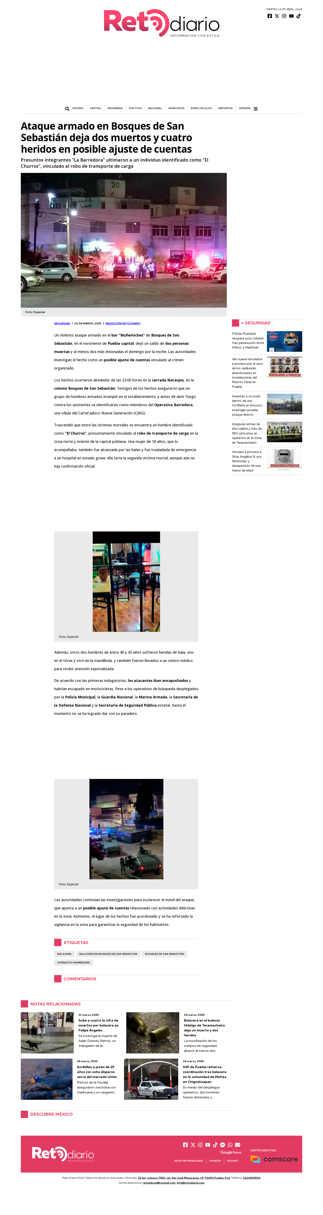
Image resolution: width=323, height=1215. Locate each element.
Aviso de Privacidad (188, 1160)
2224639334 (252, 1177)
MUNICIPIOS (176, 108)
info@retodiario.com (191, 1182)
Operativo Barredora (73, 962)
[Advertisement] (161, 74)
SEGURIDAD (115, 108)
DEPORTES (225, 108)
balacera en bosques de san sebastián (108, 953)
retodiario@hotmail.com (159, 1182)
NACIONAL (155, 108)
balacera (64, 953)
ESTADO (78, 108)
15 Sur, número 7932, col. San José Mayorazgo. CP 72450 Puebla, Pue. (184, 1177)
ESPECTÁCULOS (201, 108)
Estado (232, 1160)
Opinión (244, 108)
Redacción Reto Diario (122, 323)
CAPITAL (95, 108)
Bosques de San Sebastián (164, 953)
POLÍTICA (135, 108)
